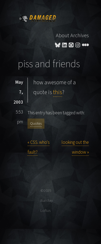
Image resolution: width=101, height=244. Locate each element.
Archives (79, 35)
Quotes (36, 123)
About (62, 35)
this (57, 92)
